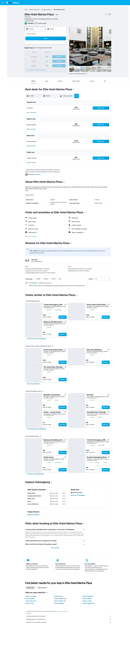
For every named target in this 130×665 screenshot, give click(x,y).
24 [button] (58, 57)
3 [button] (71, 49)
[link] (36, 338)
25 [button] (62, 57)
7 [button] (45, 49)
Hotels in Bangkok (59, 603)
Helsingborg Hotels (46, 9)
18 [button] (62, 53)
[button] (3, 2)
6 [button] (41, 49)
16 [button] (54, 53)
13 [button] (42, 53)
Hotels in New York (31, 601)
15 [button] (50, 53)
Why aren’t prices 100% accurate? (68, 622)
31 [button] (58, 61)
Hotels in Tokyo (30, 603)
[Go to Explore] (3, 22)
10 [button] (58, 49)
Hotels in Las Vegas (31, 596)
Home (26, 9)
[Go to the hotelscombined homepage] (12, 2)
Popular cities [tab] (30, 587)
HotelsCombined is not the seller (68, 616)
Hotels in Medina (86, 598)
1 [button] (92, 44)
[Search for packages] (3, 18)
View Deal (62, 317)
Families (46, 278)
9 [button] (67, 53)
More (26, 190)
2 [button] (67, 49)
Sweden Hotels (32, 9)
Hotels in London (86, 601)
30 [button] (54, 61)
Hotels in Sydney (30, 598)
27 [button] (42, 61)
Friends (53, 278)
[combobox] (102, 279)
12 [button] (37, 53)
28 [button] (46, 61)
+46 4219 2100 (29, 21)
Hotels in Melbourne (87, 596)
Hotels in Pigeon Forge (60, 598)
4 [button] (75, 49)
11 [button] (62, 49)
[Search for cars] (3, 15)
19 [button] (37, 57)
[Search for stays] (3, 11)
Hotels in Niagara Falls (88, 603)
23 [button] (54, 57)
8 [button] (92, 49)
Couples (38, 278)
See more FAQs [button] (55, 547)
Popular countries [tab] (42, 587)
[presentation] (86, 73)
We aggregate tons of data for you (68, 619)
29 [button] (50, 61)
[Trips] (3, 27)
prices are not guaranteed (61, 611)
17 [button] (58, 53)
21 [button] (46, 57)
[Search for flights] (3, 7)
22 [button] (50, 57)
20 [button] (42, 57)
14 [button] (46, 53)
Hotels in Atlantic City (60, 601)
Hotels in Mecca (58, 596)
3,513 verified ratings (40, 23)
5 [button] (37, 49)
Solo (60, 278)
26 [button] (37, 61)
